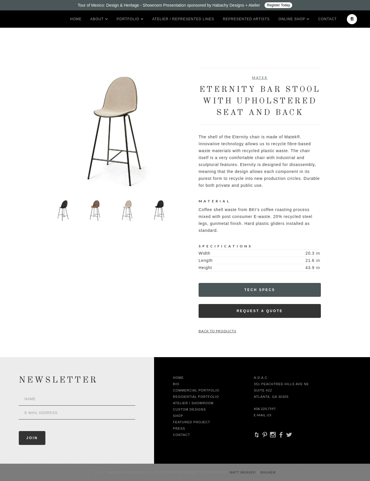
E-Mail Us (262, 415)
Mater (260, 77)
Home (76, 19)
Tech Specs (259, 290)
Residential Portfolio (196, 396)
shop (178, 415)
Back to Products (217, 331)
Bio (176, 384)
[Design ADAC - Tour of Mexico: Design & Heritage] (185, 5)
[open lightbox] (110, 129)
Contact (327, 19)
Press (179, 428)
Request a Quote (259, 311)
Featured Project (191, 422)
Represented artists (246, 19)
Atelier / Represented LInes (183, 19)
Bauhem (267, 472)
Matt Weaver (243, 472)
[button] (97, 19)
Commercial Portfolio (196, 390)
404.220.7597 (265, 409)
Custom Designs (189, 409)
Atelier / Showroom (193, 403)
